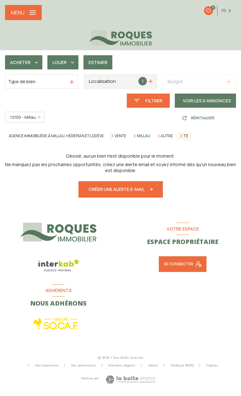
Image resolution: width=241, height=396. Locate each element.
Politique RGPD (182, 365)
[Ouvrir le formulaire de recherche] (148, 101)
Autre (167, 136)
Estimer (97, 62)
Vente (120, 136)
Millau (143, 136)
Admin (153, 365)
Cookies (212, 365)
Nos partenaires (83, 365)
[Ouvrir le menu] (23, 12)
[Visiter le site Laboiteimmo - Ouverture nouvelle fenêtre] (130, 379)
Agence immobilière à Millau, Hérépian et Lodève (56, 135)
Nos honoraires (47, 365)
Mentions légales (122, 365)
